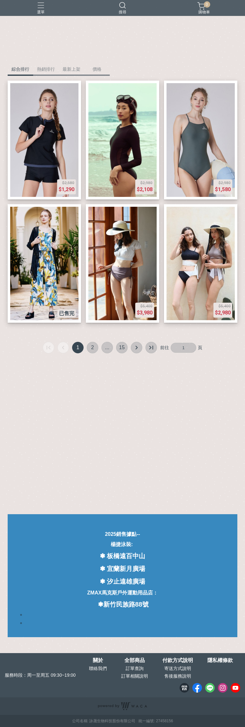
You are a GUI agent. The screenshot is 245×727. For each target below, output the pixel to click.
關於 (98, 660)
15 (122, 347)
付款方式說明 (177, 660)
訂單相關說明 (134, 676)
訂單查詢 (135, 668)
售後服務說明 (177, 676)
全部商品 (134, 660)
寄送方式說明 (177, 668)
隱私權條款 (220, 660)
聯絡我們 (98, 668)
